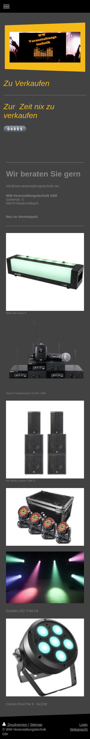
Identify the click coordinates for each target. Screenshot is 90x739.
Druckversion (15, 725)
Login (83, 725)
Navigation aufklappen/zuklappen (45, 6)
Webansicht (79, 729)
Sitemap (36, 725)
